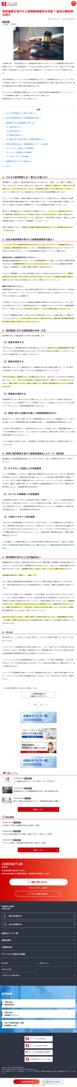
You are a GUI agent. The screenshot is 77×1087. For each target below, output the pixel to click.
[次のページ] (47, 704)
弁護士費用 (6, 940)
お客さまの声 (6, 969)
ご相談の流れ (7, 947)
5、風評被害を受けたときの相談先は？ (17, 161)
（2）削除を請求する (12, 131)
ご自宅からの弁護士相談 (10, 975)
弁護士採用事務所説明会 (9, 1003)
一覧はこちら (37, 809)
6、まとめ (7, 166)
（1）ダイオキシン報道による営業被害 (19, 148)
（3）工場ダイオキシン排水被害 (16, 156)
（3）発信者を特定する (13, 135)
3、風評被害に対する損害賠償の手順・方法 (19, 123)
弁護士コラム (44, 963)
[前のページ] (29, 704)
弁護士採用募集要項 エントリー (11, 1013)
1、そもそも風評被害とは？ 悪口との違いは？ (20, 113)
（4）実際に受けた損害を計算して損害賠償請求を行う (25, 139)
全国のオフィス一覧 (10, 933)
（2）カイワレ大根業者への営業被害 (18, 152)
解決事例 (5, 963)
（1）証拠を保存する (12, 127)
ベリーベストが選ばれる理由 (13, 954)
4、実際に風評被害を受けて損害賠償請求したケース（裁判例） (26, 144)
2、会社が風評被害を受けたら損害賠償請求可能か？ (22, 118)
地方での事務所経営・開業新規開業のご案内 (14, 1024)
